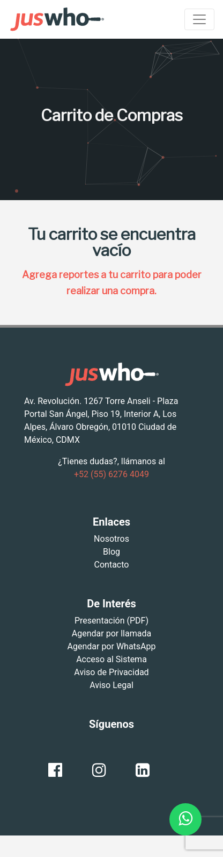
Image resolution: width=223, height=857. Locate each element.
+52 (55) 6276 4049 (111, 474)
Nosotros (111, 539)
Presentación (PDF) (111, 620)
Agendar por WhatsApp (112, 646)
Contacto (111, 564)
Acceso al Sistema (111, 659)
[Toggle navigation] (199, 19)
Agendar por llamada (111, 633)
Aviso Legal (111, 685)
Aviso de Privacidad (111, 672)
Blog (111, 552)
